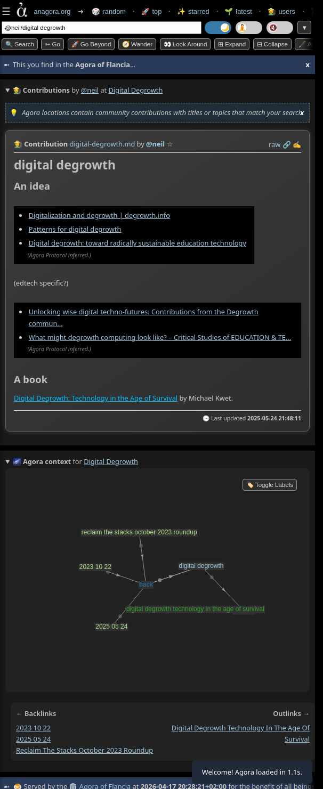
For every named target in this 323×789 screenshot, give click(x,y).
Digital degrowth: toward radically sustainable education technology (137, 243)
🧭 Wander (137, 44)
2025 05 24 (33, 739)
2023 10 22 (33, 728)
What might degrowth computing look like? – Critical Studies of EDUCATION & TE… (160, 337)
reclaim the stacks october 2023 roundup (84, 750)
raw (274, 144)
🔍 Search (19, 44)
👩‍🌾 (18, 144)
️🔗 (286, 144)
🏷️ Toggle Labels (269, 485)
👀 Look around (185, 44)
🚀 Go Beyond (91, 44)
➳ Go (52, 44)
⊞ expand (232, 44)
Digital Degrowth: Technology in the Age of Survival (95, 398)
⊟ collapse (272, 44)
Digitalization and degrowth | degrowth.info (99, 215)
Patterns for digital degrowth (75, 229)
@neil (90, 90)
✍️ (297, 144)
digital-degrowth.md (102, 144)
